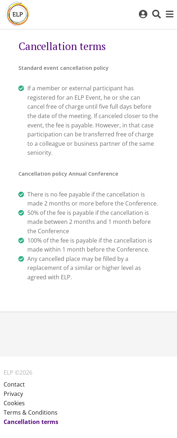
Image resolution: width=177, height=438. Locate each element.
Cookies (14, 403)
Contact (14, 384)
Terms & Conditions (31, 412)
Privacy (13, 394)
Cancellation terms (31, 422)
